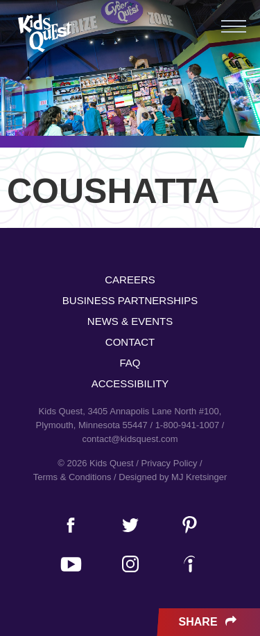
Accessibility (130, 383)
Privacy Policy (169, 463)
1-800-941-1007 (187, 425)
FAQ (129, 363)
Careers (130, 279)
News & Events (130, 321)
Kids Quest (45, 32)
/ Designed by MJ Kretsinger (170, 477)
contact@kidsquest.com (129, 439)
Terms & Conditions (72, 477)
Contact (130, 342)
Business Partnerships (130, 300)
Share (209, 622)
